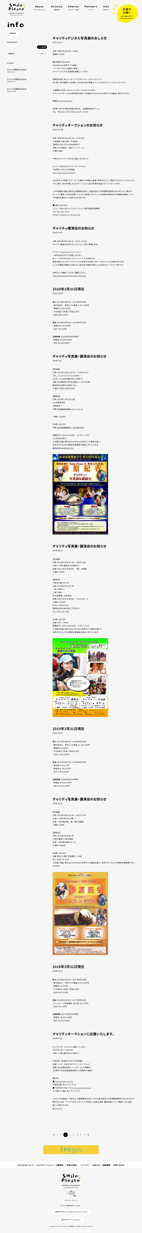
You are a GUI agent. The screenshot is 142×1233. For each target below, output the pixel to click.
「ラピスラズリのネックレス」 (65, 1081)
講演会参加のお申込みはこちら (65, 448)
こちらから (69, 101)
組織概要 (106, 1165)
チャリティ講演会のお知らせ (17, 71)
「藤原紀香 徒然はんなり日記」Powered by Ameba (71, 1212)
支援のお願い (72, 1165)
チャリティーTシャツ (44, 1165)
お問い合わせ (118, 1165)
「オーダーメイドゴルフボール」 (83, 1087)
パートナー (85, 1165)
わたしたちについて (26, 1165)
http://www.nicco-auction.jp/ (66, 172)
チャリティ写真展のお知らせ (17, 80)
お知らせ (96, 1165)
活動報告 (60, 1165)
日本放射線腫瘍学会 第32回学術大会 (73, 427)
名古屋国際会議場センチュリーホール (72, 409)
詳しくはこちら (58, 1108)
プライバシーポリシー (71, 1200)
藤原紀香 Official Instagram (71, 1220)
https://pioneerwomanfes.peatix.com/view (72, 275)
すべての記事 (41, 47)
